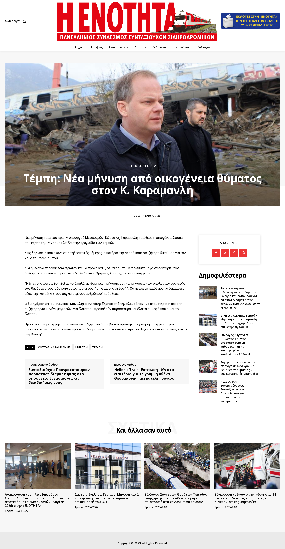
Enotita (9, 511)
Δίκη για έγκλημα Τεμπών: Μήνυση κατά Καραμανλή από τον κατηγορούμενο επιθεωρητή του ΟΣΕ (239, 321)
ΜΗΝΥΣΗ (81, 347)
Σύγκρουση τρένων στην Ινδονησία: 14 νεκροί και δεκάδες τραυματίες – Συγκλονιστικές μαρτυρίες (239, 368)
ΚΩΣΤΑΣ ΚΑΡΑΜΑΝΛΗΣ (54, 347)
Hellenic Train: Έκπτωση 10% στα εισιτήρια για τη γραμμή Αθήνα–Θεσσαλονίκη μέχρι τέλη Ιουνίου (144, 374)
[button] (16, 21)
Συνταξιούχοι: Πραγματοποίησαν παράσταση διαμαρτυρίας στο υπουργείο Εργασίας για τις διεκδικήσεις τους (59, 376)
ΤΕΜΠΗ (97, 347)
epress (79, 507)
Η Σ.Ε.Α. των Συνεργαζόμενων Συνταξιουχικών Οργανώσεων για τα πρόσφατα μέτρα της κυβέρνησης (235, 391)
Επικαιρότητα (142, 165)
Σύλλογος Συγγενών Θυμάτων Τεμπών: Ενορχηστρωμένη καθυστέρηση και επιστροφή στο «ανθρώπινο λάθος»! (235, 344)
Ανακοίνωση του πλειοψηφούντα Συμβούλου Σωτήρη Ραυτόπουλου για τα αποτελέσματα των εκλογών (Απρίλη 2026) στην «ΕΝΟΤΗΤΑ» (240, 297)
